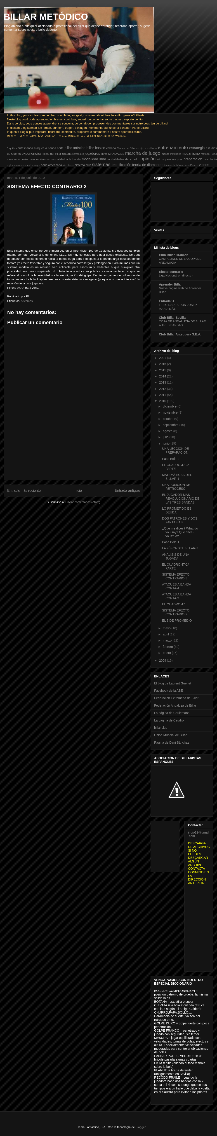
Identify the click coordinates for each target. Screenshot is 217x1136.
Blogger (141, 1127)
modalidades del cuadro (123, 159)
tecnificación (121, 165)
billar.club (160, 727)
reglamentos (13, 165)
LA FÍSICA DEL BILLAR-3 (180, 548)
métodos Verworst (39, 159)
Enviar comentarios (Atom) (82, 502)
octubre (168, 419)
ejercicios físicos (148, 148)
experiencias (32, 153)
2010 (163, 401)
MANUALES (116, 153)
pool (179, 159)
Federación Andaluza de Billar (175, 705)
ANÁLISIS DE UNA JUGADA (175, 556)
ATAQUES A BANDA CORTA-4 (176, 586)
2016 (163, 364)
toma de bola (171, 165)
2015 (163, 370)
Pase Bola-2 (170, 459)
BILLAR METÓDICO (46, 17)
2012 (163, 389)
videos (204, 165)
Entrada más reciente (24, 490)
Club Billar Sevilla (172, 317)
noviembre (170, 412)
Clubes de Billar (126, 148)
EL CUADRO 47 (173, 604)
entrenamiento (173, 147)
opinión (148, 158)
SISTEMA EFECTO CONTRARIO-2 (175, 612)
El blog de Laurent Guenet (172, 683)
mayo (167, 628)
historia (66, 153)
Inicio (78, 490)
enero (167, 653)
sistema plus (83, 165)
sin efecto (68, 165)
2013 (163, 382)
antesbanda (25, 148)
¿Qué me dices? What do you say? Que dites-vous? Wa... (180, 532)
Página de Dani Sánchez (171, 742)
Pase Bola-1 (170, 542)
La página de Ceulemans (171, 713)
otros (160, 159)
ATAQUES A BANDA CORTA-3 (176, 596)
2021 (163, 358)
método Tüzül (209, 153)
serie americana (51, 165)
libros (104, 153)
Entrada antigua (127, 490)
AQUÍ (20, 287)
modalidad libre (94, 159)
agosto (168, 431)
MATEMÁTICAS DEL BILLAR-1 (177, 476)
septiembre (171, 425)
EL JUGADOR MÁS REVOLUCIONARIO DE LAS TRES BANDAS (180, 498)
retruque (36, 165)
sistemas (101, 164)
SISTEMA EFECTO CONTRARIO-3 (175, 576)
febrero (168, 647)
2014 (163, 376)
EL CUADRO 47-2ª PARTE (175, 566)
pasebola (170, 159)
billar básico (95, 148)
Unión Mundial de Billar (170, 735)
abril (166, 634)
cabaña (111, 148)
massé (165, 153)
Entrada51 (166, 301)
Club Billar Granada (174, 255)
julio (166, 437)
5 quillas (12, 148)
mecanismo (191, 153)
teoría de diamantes (147, 165)
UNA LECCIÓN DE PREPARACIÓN (175, 450)
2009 (163, 660)
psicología (210, 159)
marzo (167, 640)
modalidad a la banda (66, 159)
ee (138, 148)
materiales (175, 154)
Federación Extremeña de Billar (176, 698)
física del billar (51, 153)
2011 (163, 395)
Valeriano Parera (188, 165)
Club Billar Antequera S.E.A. (180, 334)
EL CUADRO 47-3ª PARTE (175, 467)
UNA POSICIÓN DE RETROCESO (176, 486)
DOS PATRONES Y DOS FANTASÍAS (179, 520)
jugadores (92, 153)
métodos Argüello (17, 159)
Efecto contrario (171, 272)
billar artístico (74, 148)
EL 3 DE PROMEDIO (177, 620)
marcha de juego (142, 153)
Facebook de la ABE (168, 690)
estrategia (197, 148)
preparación (193, 159)
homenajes (78, 154)
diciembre (170, 406)
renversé (26, 165)
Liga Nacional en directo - (176, 275)
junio (166, 443)
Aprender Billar (170, 284)
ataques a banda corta (49, 148)
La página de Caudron (170, 720)
